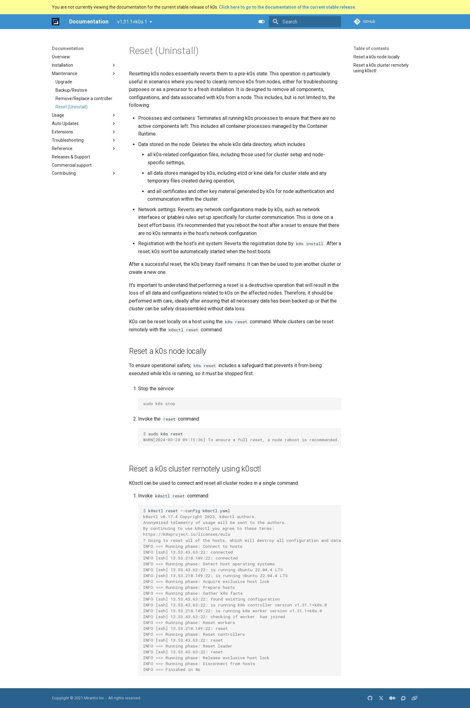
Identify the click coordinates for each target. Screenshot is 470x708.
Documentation (68, 48)
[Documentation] (55, 21)
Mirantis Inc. (94, 698)
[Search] (305, 21)
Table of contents (371, 48)
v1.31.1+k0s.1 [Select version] (132, 22)
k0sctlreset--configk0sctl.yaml (242, 590)
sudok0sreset (241, 436)
